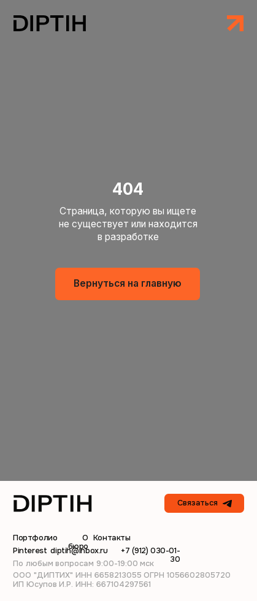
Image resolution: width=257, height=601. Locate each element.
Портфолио (35, 537)
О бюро (78, 541)
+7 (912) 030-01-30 (150, 554)
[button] (235, 23)
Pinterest (30, 550)
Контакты (112, 537)
